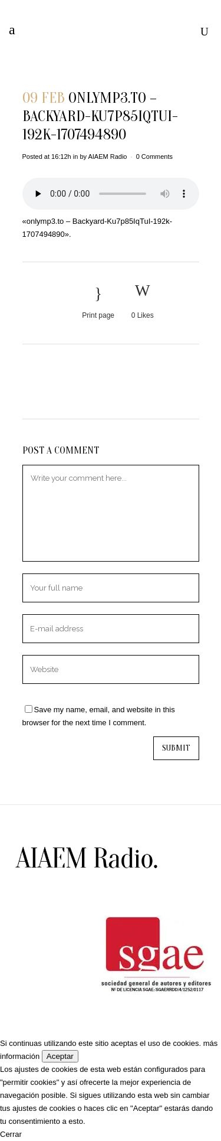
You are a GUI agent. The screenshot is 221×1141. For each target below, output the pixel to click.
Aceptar (60, 1056)
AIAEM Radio (107, 156)
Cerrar (11, 1134)
